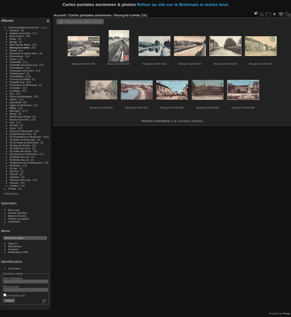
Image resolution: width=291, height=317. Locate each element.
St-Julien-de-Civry (20, 148)
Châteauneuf (17, 73)
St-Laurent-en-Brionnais (23, 154)
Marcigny (15, 110)
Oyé (12, 122)
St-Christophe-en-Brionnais (25, 136)
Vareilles (15, 177)
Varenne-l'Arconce (20, 179)
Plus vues (14, 210)
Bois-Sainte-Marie (20, 44)
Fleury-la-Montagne (21, 96)
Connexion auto (14, 295)
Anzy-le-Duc (17, 36)
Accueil (60, 15)
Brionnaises (16, 56)
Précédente (162, 121)
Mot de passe (11, 286)
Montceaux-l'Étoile (20, 116)
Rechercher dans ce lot (83, 21)
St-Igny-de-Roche (20, 145)
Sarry (13, 128)
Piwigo (286, 313)
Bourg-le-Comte (19, 47)
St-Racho (15, 165)
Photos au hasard (18, 218)
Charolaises (16, 67)
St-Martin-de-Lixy (20, 156)
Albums (7, 20)
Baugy (13, 41)
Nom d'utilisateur (13, 278)
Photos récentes (17, 212)
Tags (11, 243)
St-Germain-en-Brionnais (24, 142)
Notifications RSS (18, 252)
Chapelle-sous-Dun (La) (23, 64)
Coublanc (15, 87)
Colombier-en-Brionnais (23, 84)
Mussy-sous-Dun (19, 119)
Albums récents (17, 215)
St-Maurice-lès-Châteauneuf (26, 162)
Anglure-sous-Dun (20, 33)
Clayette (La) (17, 82)
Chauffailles (16, 76)
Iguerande (15, 102)
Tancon (14, 174)
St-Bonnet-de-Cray (20, 133)
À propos (13, 249)
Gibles (13, 99)
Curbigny (15, 90)
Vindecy (14, 185)
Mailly (13, 107)
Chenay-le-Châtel (20, 79)
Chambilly (15, 61)
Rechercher (15, 246)
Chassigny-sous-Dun (22, 70)
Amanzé (14, 30)
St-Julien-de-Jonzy (20, 151)
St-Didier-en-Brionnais (22, 139)
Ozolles (14, 125)
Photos (12, 188)
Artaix (13, 38)
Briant (13, 50)
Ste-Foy (14, 171)
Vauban (14, 182)
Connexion (14, 268)
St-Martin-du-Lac (19, 159)
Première (147, 121)
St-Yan (14, 168)
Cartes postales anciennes (23, 27)
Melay (13, 113)
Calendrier (14, 221)
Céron (13, 59)
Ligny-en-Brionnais (20, 105)
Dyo (12, 93)
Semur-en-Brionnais (21, 131)
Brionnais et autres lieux (24, 53)
